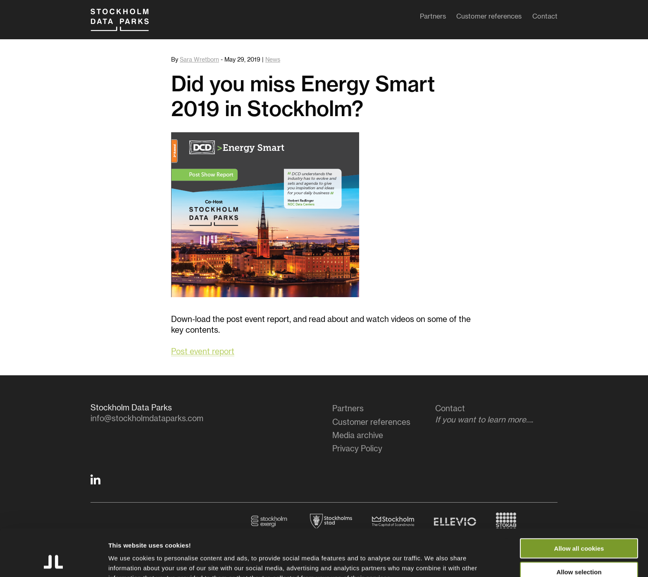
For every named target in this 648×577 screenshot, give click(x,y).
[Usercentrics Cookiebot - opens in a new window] (53, 561)
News (272, 60)
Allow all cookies (579, 504)
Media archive (357, 436)
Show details (434, 560)
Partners (433, 18)
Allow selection (578, 527)
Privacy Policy (357, 449)
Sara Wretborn (199, 60)
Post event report (202, 352)
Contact (544, 18)
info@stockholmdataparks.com (147, 419)
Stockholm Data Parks (127, 24)
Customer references (489, 18)
